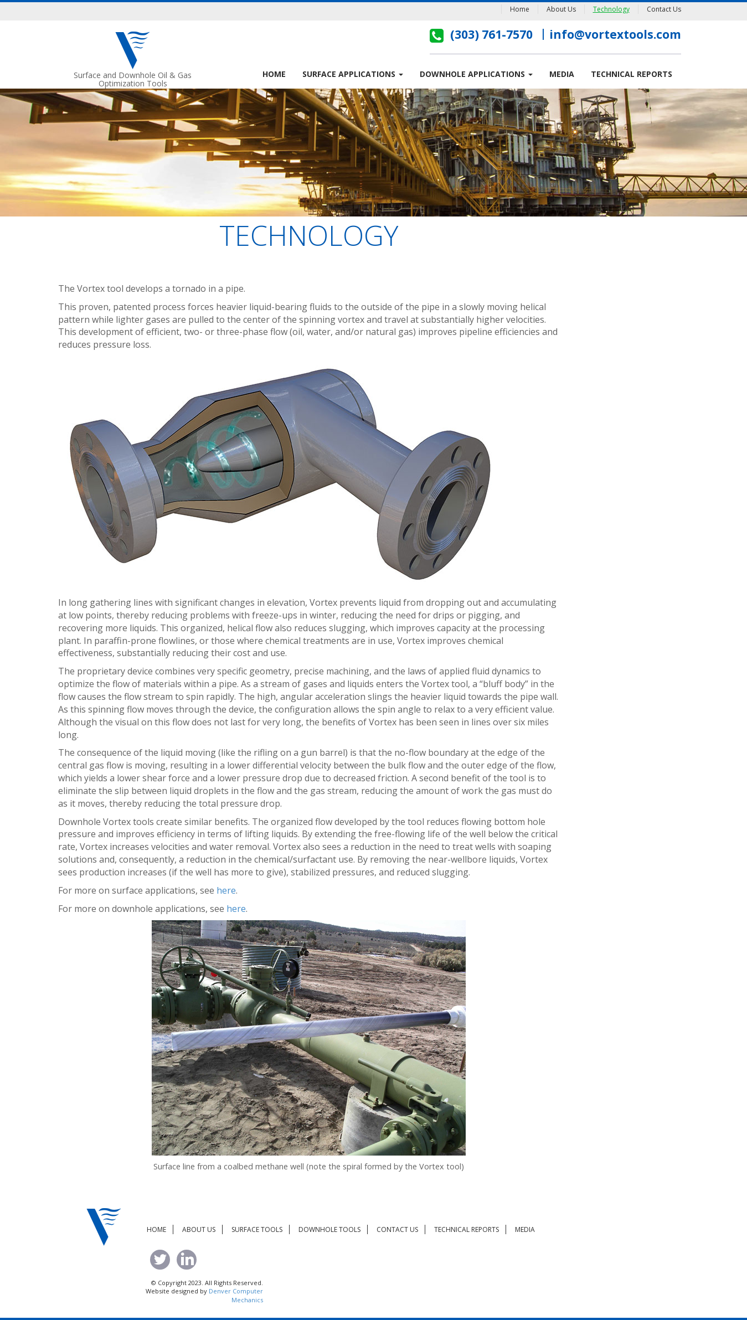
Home (519, 9)
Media (561, 74)
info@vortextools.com (615, 34)
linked (187, 1260)
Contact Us (664, 9)
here (226, 890)
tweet (160, 1260)
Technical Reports (631, 74)
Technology (611, 9)
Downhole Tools (329, 1229)
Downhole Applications (476, 74)
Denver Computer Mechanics (236, 1295)
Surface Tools (256, 1229)
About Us (561, 9)
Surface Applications (352, 74)
